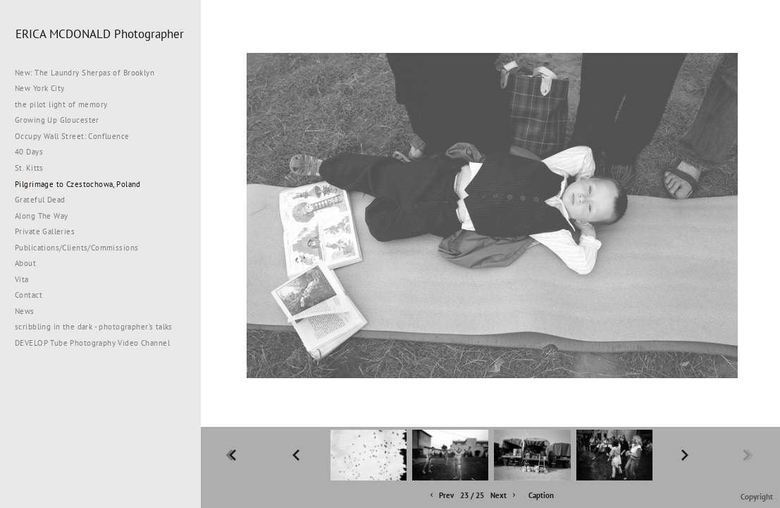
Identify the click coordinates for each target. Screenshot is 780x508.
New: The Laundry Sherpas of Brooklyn (84, 73)
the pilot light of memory (61, 104)
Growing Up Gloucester (57, 120)
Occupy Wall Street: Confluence (72, 136)
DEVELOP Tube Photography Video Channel (92, 343)
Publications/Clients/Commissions (76, 248)
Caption (541, 495)
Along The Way (46, 216)
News (25, 311)
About (25, 263)
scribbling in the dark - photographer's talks (99, 327)
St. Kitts (29, 168)
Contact (28, 295)
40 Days (29, 152)
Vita (22, 279)
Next (504, 495)
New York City (45, 88)
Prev (441, 495)
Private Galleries (45, 231)
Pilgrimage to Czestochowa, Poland (78, 184)
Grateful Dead (40, 200)
